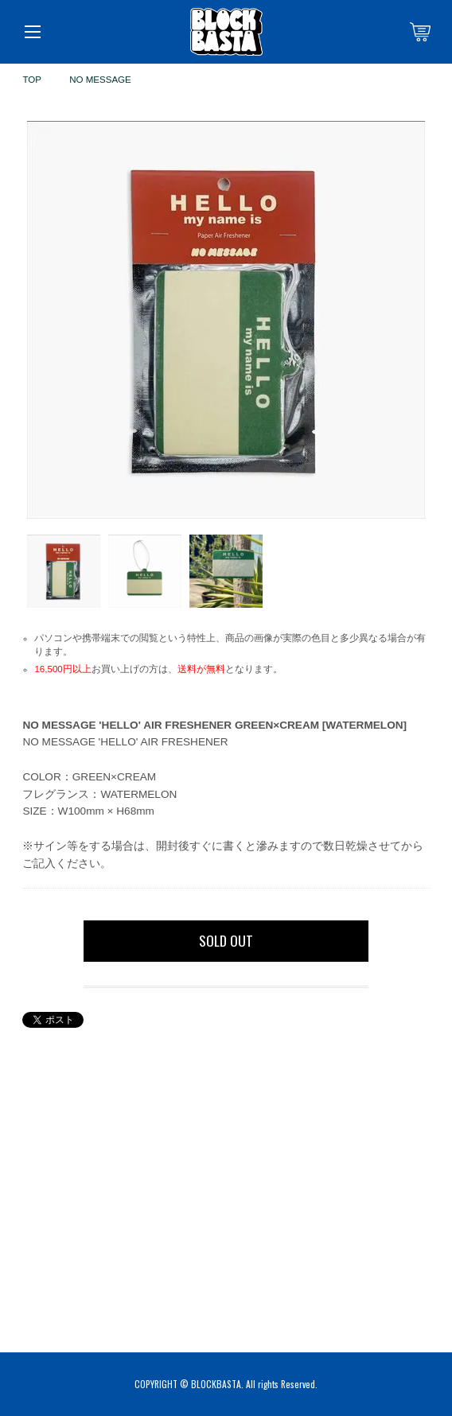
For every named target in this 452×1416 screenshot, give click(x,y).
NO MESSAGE (100, 79)
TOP (31, 79)
